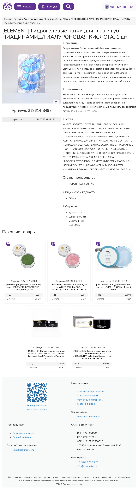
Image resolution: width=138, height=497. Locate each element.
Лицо (60, 19)
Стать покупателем (87, 395)
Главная (8, 19)
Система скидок (86, 403)
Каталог (18, 19)
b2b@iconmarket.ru (87, 466)
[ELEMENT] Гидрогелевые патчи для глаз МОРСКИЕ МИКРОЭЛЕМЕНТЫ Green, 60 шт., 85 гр (23, 287)
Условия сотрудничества (90, 391)
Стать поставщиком (23, 433)
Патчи (67, 19)
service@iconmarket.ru (88, 416)
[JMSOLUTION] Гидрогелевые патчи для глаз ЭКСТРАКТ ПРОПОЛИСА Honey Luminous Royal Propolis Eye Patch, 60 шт (46, 355)
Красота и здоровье (33, 19)
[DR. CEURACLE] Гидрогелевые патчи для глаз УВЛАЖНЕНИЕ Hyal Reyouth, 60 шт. (114, 287)
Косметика (50, 19)
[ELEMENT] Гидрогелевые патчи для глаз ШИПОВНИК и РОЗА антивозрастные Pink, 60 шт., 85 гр (69, 287)
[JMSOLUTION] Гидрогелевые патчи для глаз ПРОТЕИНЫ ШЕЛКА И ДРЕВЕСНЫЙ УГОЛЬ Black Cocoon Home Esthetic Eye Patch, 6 (91, 355)
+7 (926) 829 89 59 (87, 462)
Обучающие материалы (90, 399)
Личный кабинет (21, 437)
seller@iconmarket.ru (23, 450)
